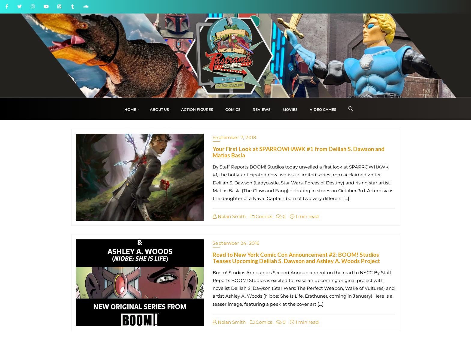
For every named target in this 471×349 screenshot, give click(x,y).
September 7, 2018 (235, 137)
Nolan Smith (229, 216)
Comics (261, 216)
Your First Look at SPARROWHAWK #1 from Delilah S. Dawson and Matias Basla (298, 152)
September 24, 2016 (236, 243)
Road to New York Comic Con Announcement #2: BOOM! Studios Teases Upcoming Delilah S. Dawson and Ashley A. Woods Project (296, 257)
